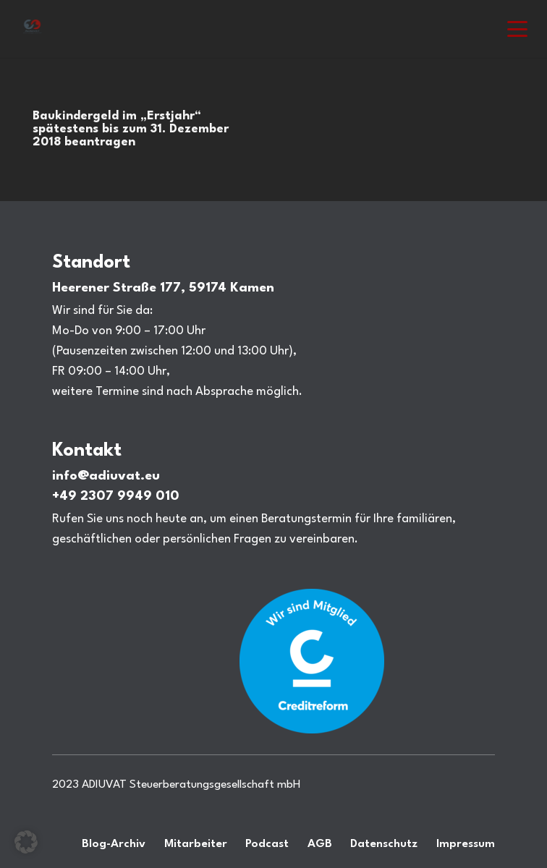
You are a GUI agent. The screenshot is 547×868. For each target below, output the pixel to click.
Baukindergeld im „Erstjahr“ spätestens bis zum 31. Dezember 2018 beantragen (131, 129)
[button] (517, 29)
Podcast (267, 844)
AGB (320, 844)
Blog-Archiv (113, 844)
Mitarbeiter (195, 844)
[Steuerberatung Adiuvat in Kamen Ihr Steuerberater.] (32, 29)
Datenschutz (383, 844)
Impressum (465, 844)
